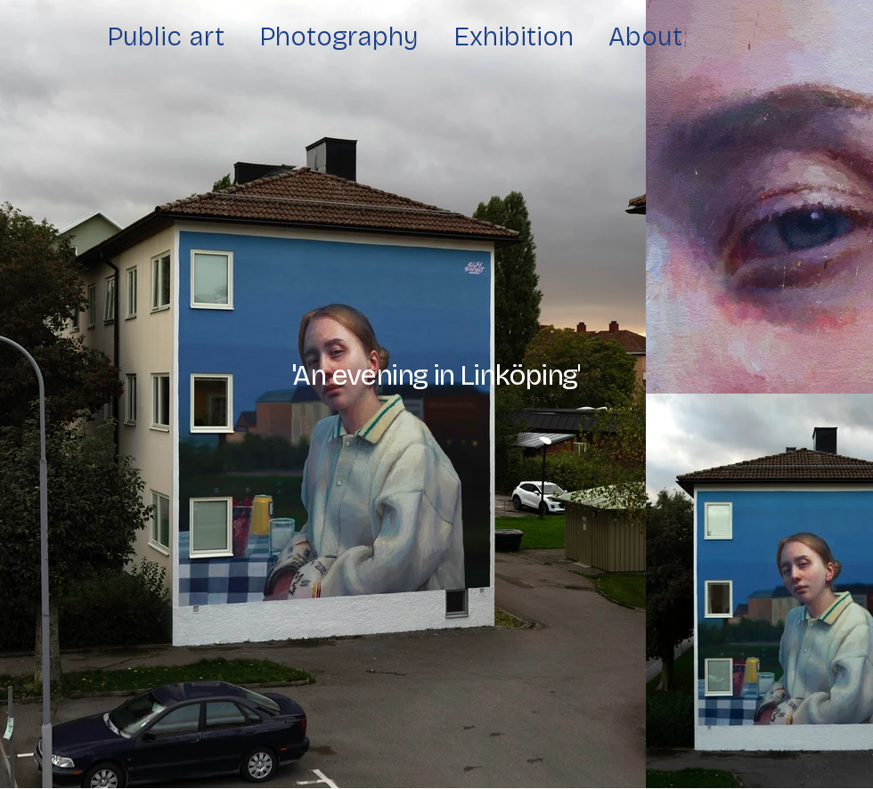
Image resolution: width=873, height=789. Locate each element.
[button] (436, 376)
